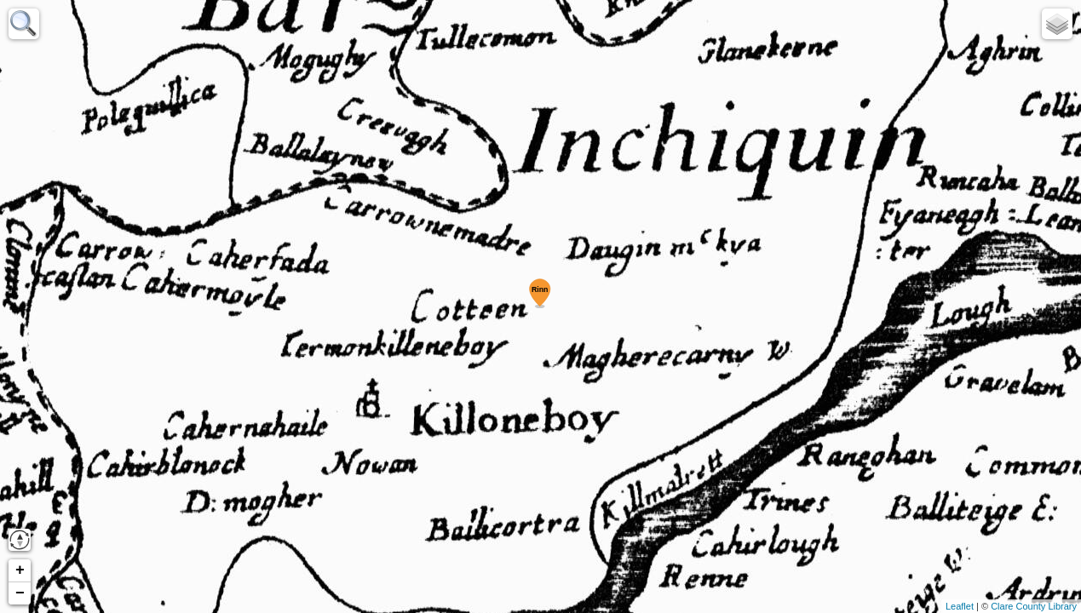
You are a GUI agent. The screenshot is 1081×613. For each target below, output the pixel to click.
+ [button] (20, 570)
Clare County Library (1034, 606)
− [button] (20, 593)
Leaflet (960, 606)
